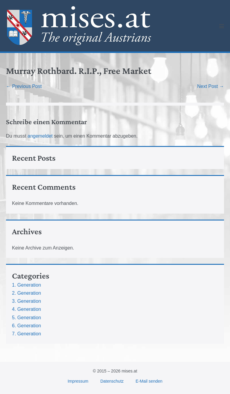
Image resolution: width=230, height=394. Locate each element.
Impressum (78, 381)
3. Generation (26, 301)
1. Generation (26, 284)
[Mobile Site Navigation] (221, 26)
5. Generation (26, 317)
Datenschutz (112, 381)
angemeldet (40, 136)
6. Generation (26, 325)
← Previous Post (24, 86)
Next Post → (210, 86)
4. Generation (26, 309)
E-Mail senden (149, 381)
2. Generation (26, 293)
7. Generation (26, 333)
